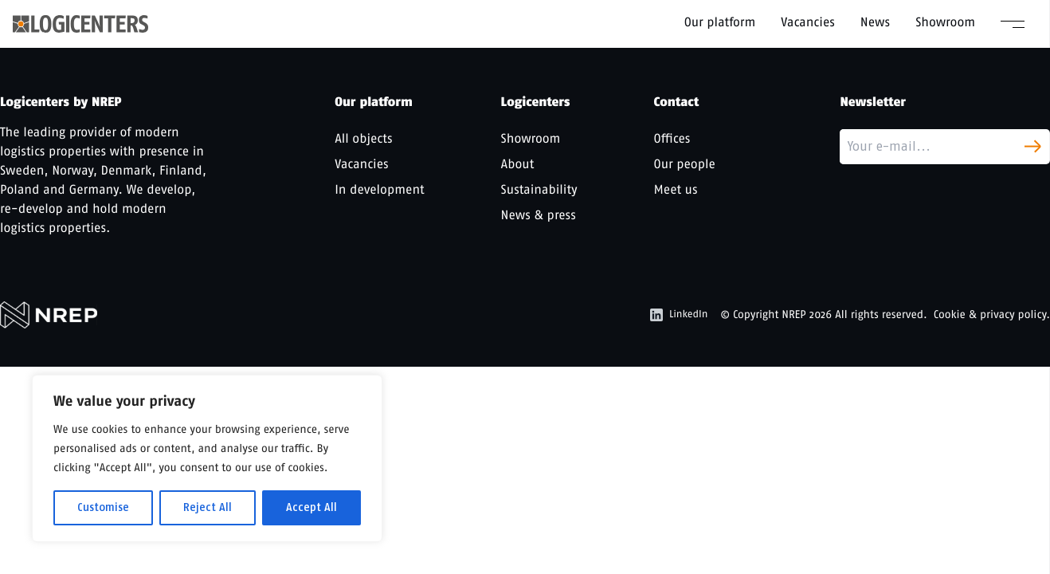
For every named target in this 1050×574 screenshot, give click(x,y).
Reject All (207, 507)
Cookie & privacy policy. (992, 314)
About (518, 163)
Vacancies (808, 21)
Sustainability (539, 189)
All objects (363, 138)
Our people (684, 163)
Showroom (945, 21)
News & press (538, 214)
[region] (207, 458)
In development (379, 189)
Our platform (720, 21)
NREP (794, 314)
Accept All (311, 507)
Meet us (676, 189)
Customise (103, 507)
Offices (672, 138)
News (875, 21)
